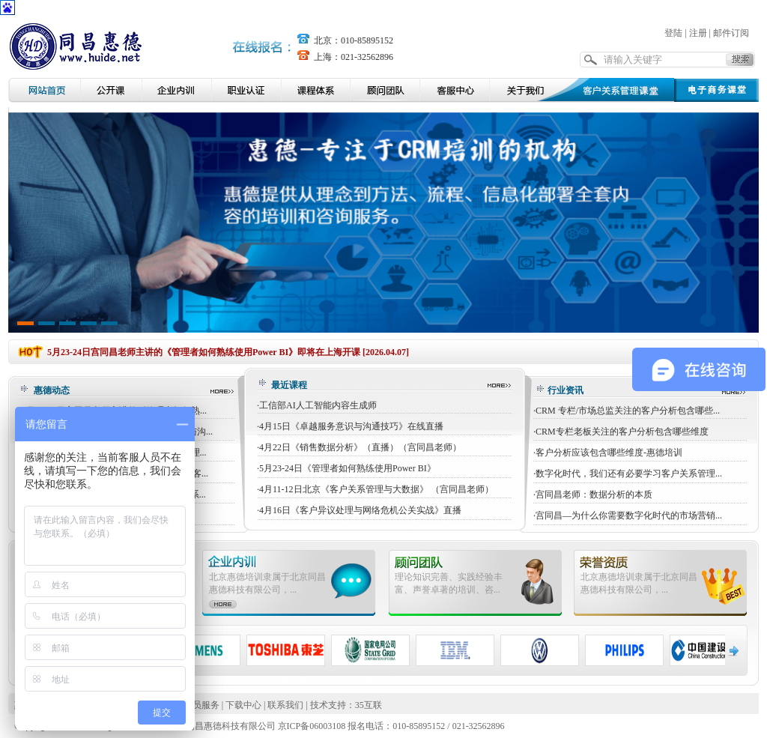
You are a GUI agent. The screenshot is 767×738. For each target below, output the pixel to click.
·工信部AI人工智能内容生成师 (317, 405)
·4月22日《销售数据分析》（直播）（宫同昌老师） (359, 447)
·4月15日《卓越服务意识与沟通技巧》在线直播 (350, 426)
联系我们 (285, 705)
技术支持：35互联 (346, 705)
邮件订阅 (731, 33)
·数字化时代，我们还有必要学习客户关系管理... (627, 473)
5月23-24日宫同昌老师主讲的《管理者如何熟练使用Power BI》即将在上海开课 (203, 352)
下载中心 (243, 705)
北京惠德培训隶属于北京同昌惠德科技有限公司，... (267, 583)
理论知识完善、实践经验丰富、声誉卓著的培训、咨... (449, 583)
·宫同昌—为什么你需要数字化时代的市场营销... (627, 515)
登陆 (673, 33)
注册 (698, 33)
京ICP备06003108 (312, 726)
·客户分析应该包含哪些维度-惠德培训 (607, 452)
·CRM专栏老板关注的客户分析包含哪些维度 (621, 431)
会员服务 (201, 705)
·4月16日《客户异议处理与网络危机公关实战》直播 (359, 510)
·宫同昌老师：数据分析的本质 (592, 494)
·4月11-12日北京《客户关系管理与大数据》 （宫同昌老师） (375, 489)
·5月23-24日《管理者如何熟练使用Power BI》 (346, 468)
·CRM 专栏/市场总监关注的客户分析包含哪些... (626, 410)
